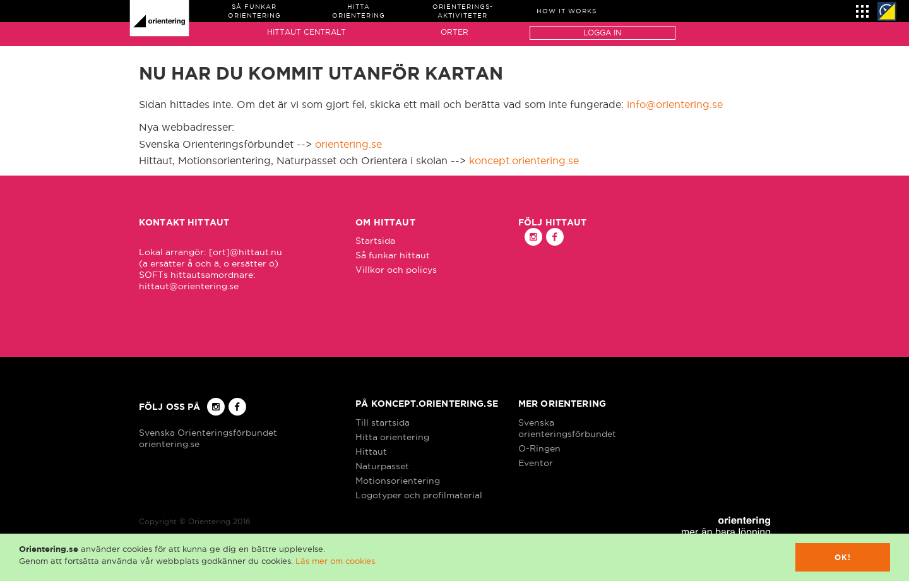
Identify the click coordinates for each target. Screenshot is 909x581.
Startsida (375, 241)
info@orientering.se (675, 104)
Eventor (535, 463)
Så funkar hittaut (392, 255)
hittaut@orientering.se (189, 286)
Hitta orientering (392, 437)
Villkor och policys (396, 270)
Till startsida (382, 422)
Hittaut (371, 451)
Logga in (602, 32)
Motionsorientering (397, 481)
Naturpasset (382, 466)
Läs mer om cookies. (336, 560)
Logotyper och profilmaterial (418, 495)
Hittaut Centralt (306, 32)
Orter (454, 32)
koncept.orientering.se (524, 160)
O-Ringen (539, 448)
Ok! (843, 557)
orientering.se (348, 144)
